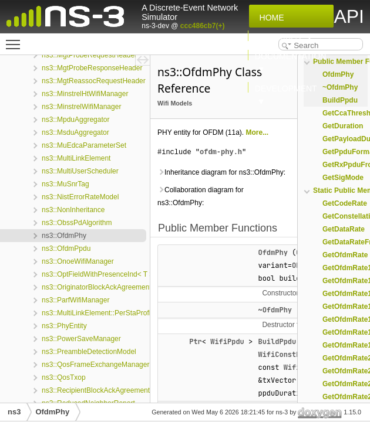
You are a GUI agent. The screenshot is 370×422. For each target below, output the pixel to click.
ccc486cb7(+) (202, 26)
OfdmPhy (272, 252)
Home (269, 17)
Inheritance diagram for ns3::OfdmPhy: (221, 172)
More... (257, 132)
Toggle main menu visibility (16, 39)
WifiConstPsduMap (291, 354)
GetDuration (342, 126)
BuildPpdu (277, 341)
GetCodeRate (344, 203)
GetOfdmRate (345, 255)
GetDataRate (343, 229)
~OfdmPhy (275, 310)
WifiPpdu (227, 341)
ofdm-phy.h (221, 152)
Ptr (195, 341)
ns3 (14, 411)
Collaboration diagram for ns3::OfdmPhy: (200, 196)
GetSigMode (343, 177)
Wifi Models (174, 103)
